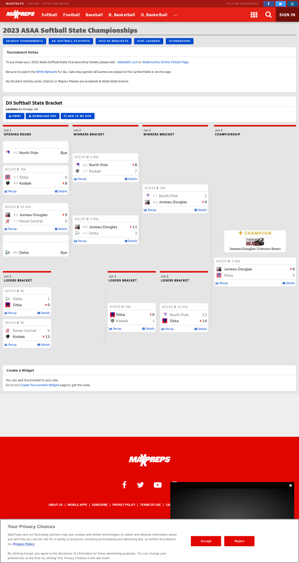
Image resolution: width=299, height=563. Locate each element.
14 (204, 320)
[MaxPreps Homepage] (149, 460)
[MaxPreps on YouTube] (158, 484)
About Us (56, 505)
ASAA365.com (128, 62)
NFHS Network (46, 72)
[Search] (268, 14)
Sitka (228, 275)
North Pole (28, 152)
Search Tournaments (24, 40)
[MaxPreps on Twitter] (280, 4)
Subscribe (100, 505)
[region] (149, 541)
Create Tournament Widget (39, 385)
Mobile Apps (77, 505)
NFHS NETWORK (56, 3)
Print (15, 116)
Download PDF (42, 116)
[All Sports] (175, 14)
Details (289, 283)
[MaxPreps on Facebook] (268, 4)
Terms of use (150, 505)
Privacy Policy (123, 505)
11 (134, 226)
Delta (24, 252)
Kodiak (25, 183)
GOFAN (33, 3)
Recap (221, 283)
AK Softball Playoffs (71, 40)
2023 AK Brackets (113, 40)
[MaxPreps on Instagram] (292, 4)
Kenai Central (31, 220)
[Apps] (254, 14)
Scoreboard (179, 40)
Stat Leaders (148, 40)
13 (47, 336)
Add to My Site (77, 116)
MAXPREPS (15, 3)
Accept (206, 541)
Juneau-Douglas (238, 268)
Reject (239, 541)
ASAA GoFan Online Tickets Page (165, 62)
